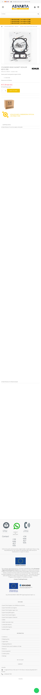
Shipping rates (5, 639)
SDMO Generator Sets (7, 622)
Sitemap (4, 656)
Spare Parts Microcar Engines (9, 607)
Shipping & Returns (7, 644)
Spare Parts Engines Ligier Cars (10, 610)
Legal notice (5, 641)
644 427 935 (26, 1)
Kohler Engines (6, 629)
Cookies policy (5, 653)
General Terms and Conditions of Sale (11, 646)
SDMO (3, 619)
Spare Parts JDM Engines (8, 612)
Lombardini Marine (7, 624)
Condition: (13, 71)
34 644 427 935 (8, 674)
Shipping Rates (7, 124)
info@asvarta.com (16, 1)
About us (4, 648)
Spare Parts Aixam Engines (9, 615)
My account (20, 660)
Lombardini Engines (7, 627)
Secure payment (6, 651)
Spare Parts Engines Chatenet (9, 617)
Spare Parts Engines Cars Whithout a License (13, 605)
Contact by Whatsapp (15, 533)
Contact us (4, 636)
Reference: (3, 71)
